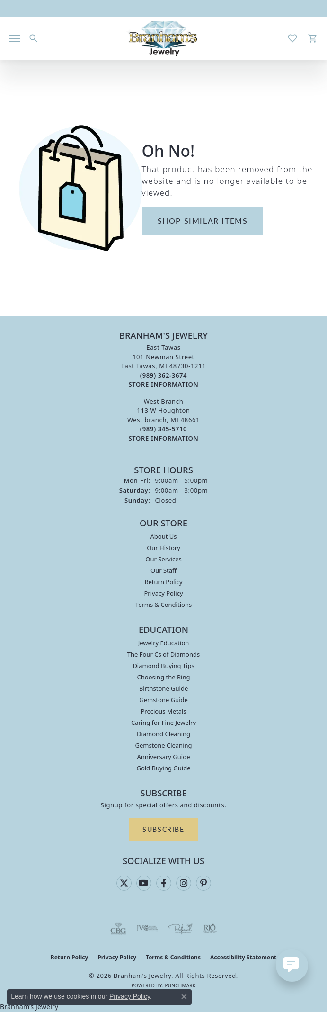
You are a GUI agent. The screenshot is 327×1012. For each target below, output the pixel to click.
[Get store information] (164, 384)
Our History (163, 547)
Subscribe (163, 829)
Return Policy (163, 582)
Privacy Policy (163, 593)
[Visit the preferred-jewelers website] (180, 929)
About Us (163, 536)
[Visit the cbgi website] (118, 929)
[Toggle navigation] (14, 38)
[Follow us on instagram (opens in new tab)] (183, 883)
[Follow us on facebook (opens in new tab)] (163, 883)
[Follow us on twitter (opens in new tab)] (124, 883)
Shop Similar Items (203, 220)
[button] (33, 38)
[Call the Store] (163, 375)
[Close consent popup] (184, 997)
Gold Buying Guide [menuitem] (163, 768)
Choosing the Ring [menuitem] (163, 677)
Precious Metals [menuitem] (163, 711)
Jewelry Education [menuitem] (163, 643)
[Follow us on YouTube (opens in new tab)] (143, 883)
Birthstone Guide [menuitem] (163, 688)
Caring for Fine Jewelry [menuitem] (163, 722)
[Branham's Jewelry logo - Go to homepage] (163, 38)
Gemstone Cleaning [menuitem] (163, 745)
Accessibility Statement (243, 957)
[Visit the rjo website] (210, 929)
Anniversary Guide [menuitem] (163, 756)
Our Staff (163, 570)
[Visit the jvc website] (147, 929)
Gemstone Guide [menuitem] (163, 700)
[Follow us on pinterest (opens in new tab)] (203, 883)
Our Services (163, 559)
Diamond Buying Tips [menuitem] (163, 665)
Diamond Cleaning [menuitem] (163, 734)
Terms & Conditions (163, 604)
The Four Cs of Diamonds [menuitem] (163, 654)
